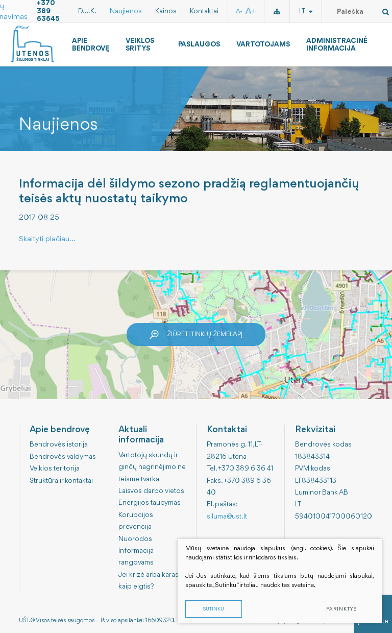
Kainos (166, 11)
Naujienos (126, 11)
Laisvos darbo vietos (151, 491)
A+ (251, 11)
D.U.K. (87, 11)
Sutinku (213, 609)
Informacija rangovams (136, 556)
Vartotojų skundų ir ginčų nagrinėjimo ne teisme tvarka (152, 467)
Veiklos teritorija (55, 468)
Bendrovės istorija (59, 444)
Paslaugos (199, 44)
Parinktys (341, 609)
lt (305, 11)
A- (239, 11)
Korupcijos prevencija (135, 520)
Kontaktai (204, 11)
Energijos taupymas (149, 502)
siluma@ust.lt (227, 516)
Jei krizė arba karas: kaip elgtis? (149, 580)
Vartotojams (263, 44)
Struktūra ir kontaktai (61, 480)
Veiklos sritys (140, 44)
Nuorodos (135, 539)
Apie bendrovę (90, 44)
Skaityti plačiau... (47, 239)
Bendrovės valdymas (63, 456)
